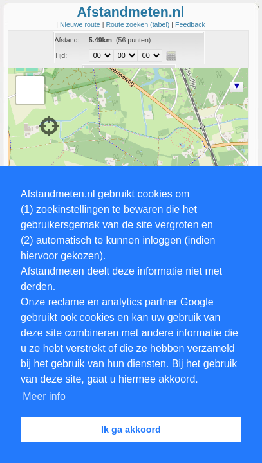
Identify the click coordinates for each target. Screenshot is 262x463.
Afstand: (67, 40)
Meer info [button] (44, 396)
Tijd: (61, 55)
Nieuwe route (81, 24)
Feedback (190, 24)
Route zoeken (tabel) (138, 24)
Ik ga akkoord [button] (131, 429)
